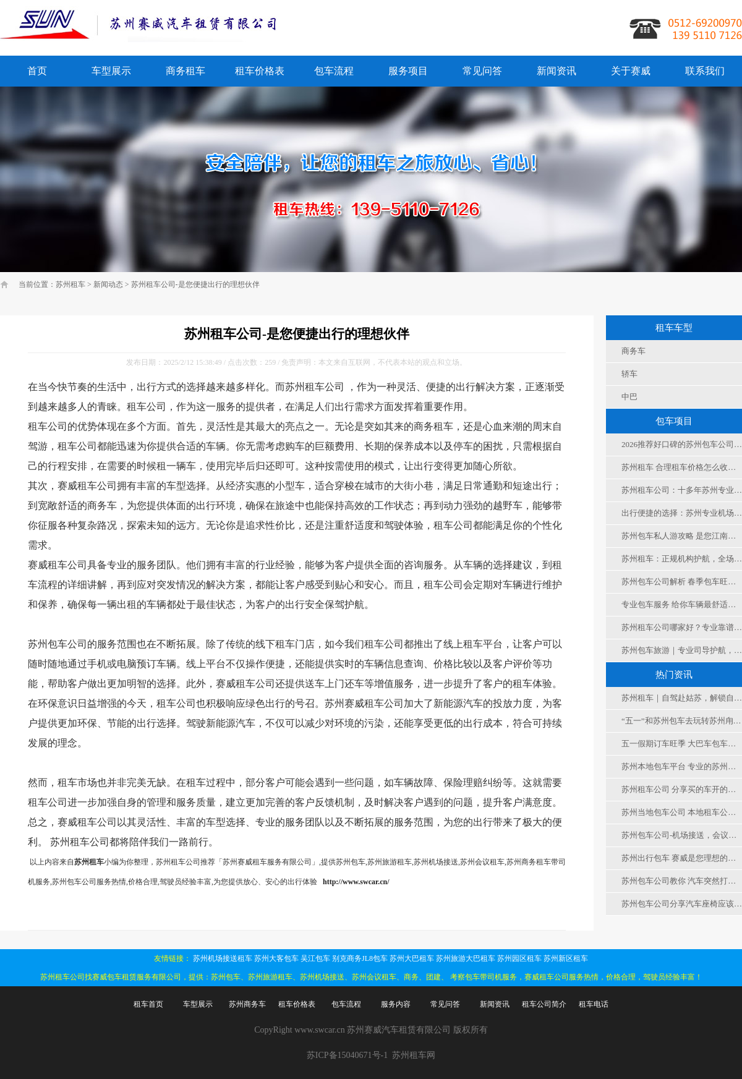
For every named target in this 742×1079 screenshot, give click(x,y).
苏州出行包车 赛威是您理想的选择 (681, 858)
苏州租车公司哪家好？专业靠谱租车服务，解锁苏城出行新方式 (681, 627)
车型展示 (111, 71)
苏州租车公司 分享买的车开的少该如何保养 (681, 789)
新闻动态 (108, 284)
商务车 (633, 351)
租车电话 (593, 1004)
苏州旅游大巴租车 (465, 958)
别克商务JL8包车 (360, 958)
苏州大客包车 (276, 958)
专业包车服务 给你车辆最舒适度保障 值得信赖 (681, 604)
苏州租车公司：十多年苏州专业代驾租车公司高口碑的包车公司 (681, 490)
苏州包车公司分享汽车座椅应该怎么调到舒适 (681, 903)
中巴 (629, 396)
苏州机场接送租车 (222, 958)
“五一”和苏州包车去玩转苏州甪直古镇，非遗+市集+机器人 (681, 720)
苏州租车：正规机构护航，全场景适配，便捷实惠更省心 (681, 558)
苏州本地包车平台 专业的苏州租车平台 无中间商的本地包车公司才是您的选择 (681, 766)
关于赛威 (630, 71)
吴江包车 (315, 958)
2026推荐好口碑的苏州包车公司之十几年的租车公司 (681, 444)
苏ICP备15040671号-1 (347, 1055)
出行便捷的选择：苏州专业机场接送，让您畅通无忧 (681, 513)
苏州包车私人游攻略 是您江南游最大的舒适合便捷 (681, 535)
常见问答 (482, 71)
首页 (37, 71)
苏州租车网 (413, 1055)
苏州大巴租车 (412, 958)
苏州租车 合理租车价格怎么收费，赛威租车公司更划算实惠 (681, 467)
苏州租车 (70, 284)
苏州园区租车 (519, 958)
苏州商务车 (247, 1004)
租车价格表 (259, 71)
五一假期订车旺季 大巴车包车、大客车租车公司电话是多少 (681, 743)
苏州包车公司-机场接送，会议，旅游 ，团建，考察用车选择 (681, 835)
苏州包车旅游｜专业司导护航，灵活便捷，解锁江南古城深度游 (681, 650)
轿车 (629, 373)
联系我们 (705, 71)
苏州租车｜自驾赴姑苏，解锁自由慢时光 (681, 697)
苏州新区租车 (566, 958)
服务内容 (396, 1004)
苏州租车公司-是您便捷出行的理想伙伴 (195, 284)
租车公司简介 (544, 1004)
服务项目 (408, 71)
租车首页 (148, 1004)
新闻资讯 (556, 71)
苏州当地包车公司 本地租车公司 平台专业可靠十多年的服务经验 (681, 812)
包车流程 (334, 71)
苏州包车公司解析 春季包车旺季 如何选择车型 (681, 581)
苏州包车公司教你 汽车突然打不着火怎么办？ (681, 880)
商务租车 (185, 71)
